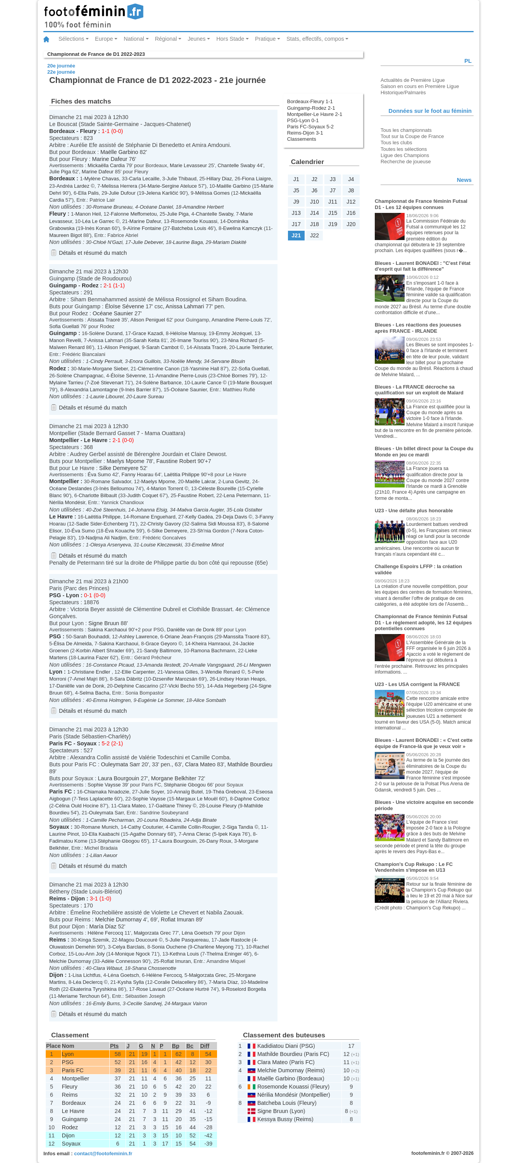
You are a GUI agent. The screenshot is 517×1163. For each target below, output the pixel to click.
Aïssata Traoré (103, 320)
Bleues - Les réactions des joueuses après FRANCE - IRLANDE (418, 328)
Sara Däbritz (128, 679)
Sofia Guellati (64, 326)
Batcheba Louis (189, 228)
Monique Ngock (132, 954)
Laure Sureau (149, 396)
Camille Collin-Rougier (195, 827)
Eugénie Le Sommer (160, 700)
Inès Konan (97, 228)
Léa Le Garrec (98, 221)
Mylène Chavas (101, 178)
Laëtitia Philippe (181, 474)
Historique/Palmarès (403, 92)
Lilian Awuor (103, 855)
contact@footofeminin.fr (103, 1153)
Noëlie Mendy (186, 361)
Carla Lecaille (144, 178)
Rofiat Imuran (177, 919)
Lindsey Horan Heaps (241, 679)
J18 (314, 224)
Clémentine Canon (158, 369)
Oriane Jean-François (189, 636)
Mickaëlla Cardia (106, 165)
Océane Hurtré (192, 989)
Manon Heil (88, 214)
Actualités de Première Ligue (413, 80)
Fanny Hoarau (137, 474)
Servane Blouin (228, 361)
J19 (332, 224)
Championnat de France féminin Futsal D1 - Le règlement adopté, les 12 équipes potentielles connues (423, 622)
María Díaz (102, 926)
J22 (314, 235)
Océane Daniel (156, 207)
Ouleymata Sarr (120, 764)
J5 (296, 190)
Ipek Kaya (229, 834)
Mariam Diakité (229, 242)
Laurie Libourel (107, 396)
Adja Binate (204, 820)
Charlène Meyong (213, 947)
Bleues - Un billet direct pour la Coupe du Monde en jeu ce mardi (424, 452)
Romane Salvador (111, 481)
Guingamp (63, 285)
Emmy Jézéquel (234, 333)
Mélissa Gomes (212, 193)
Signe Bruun (103, 623)
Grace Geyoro (161, 643)
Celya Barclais (128, 947)
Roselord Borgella (246, 989)
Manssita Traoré (241, 636)
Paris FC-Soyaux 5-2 (310, 127)
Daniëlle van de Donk (191, 629)
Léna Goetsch (197, 933)
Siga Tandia (240, 827)
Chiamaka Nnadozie (106, 792)
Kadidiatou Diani (277, 1046)
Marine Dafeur (109, 159)
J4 (351, 179)
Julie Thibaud (181, 178)
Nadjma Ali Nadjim (106, 538)
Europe (104, 39)
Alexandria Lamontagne (91, 389)
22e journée (61, 72)
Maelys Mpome (126, 461)
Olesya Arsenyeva (110, 545)
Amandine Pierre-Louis (237, 320)
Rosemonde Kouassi (194, 221)
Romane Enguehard (153, 517)
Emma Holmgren (112, 700)
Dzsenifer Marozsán (175, 679)
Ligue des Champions (405, 155)
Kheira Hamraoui (211, 643)
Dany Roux (219, 841)
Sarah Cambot (162, 347)
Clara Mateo (200, 764)
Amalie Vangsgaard (212, 665)
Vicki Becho (181, 686)
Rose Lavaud (151, 989)
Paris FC (60, 743)
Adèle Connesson (121, 961)
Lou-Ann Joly (90, 954)
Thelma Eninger (224, 954)
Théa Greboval (229, 792)
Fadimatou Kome (68, 841)
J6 (314, 190)
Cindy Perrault (106, 361)
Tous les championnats (406, 130)
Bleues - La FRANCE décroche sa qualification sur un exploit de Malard (419, 390)
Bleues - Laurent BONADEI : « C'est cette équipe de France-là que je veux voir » (423, 743)
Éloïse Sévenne (124, 306)
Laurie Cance (206, 382)
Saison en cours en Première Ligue (420, 86)
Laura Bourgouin (118, 778)
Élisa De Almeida (73, 643)
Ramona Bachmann (213, 650)
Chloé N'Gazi (107, 242)
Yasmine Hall (204, 369)
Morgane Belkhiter (173, 778)
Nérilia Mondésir (67, 502)
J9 (296, 202)
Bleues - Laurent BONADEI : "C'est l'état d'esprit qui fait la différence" (422, 266)
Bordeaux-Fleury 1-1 (310, 101)
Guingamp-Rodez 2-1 (311, 108)
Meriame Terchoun (79, 996)
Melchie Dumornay (118, 919)
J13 (296, 213)
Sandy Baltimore (162, 650)
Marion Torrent (167, 488)
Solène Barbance (162, 382)
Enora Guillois (145, 361)
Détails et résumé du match (93, 253)
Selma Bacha (94, 693)
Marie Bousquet (254, 382)
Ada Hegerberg (231, 686)
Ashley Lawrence (138, 636)
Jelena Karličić (162, 193)
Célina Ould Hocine (77, 806)
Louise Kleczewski (161, 545)
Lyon (72, 595)
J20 (350, 224)
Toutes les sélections (404, 149)
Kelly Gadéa (199, 517)
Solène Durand (105, 333)
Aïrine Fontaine (144, 228)
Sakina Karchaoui (107, 629)
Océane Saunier (113, 313)
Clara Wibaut (107, 968)
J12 (350, 202)
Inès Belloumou (117, 488)
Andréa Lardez (73, 186)
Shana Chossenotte (154, 968)
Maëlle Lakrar (200, 481)
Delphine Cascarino (136, 686)
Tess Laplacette (95, 799)
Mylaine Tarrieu (66, 382)
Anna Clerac (196, 834)
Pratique (265, 39)
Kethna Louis (184, 954)
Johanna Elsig (151, 510)
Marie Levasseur (188, 165)
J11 (332, 202)
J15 (332, 213)
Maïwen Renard (66, 347)
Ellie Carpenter (138, 672)
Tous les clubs (396, 142)
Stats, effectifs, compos (315, 39)
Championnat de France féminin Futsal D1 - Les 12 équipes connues (421, 204)
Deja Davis (235, 517)
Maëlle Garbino (119, 152)
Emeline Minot (208, 545)
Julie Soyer (152, 792)
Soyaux (87, 743)
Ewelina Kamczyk (243, 228)
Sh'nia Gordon (213, 531)
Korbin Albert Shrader (100, 650)
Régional (166, 39)
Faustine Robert (176, 461)
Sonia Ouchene (169, 947)
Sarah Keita (146, 340)
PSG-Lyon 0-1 (303, 120)
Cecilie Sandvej (144, 1003)
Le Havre (96, 440)
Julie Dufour (122, 193)
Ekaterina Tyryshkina (93, 989)
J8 (351, 190)
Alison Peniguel (148, 320)
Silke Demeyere (119, 468)
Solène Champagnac (80, 375)
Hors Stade (230, 39)
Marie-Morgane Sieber (103, 369)
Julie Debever (148, 242)
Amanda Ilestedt (162, 665)
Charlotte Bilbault (98, 495)
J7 (333, 190)
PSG (55, 595)
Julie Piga (60, 172)
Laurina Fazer (93, 657)
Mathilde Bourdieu (249, 764)
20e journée (61, 66)
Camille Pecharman (112, 820)
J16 (350, 213)
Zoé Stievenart (107, 382)
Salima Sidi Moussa (213, 524)
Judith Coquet (142, 495)
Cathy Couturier (145, 827)
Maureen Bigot (65, 235)
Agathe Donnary (148, 834)
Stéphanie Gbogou (185, 785)
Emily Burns (106, 1003)
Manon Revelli (65, 340)
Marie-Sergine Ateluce (172, 186)
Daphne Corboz (252, 799)
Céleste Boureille (217, 488)
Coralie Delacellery (175, 982)
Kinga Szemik (93, 940)
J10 (314, 202)
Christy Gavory (164, 524)
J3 (333, 179)
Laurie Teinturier (254, 347)
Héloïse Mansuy (188, 333)
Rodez (90, 285)
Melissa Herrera (119, 186)
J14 (314, 213)
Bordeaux (62, 131)
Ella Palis (88, 193)
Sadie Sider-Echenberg (102, 524)
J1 (296, 179)
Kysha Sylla (131, 982)
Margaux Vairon (189, 1003)
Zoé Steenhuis (109, 510)
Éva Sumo (99, 474)
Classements (301, 139)
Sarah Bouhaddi (91, 636)
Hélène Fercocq (105, 933)
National (134, 39)
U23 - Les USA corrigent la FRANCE (417, 684)
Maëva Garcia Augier (200, 510)
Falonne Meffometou (134, 214)
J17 (296, 224)
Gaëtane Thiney (173, 806)
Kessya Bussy (274, 1119)
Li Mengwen (257, 665)
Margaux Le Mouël (196, 799)
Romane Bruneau (113, 207)
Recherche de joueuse (406, 161)
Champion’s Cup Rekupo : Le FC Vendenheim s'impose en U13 (414, 867)
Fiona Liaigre (256, 178)
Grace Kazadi (148, 333)
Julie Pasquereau (189, 940)
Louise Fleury (222, 806)
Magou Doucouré (138, 940)
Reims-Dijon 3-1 (305, 133)
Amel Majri (85, 679)
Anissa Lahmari (184, 306)
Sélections (71, 39)
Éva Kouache (120, 531)
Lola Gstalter (248, 510)
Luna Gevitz (235, 481)
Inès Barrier (138, 389)
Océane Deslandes (70, 488)
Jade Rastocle (234, 940)
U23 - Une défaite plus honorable (414, 510)
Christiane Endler (92, 672)
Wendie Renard (222, 672)
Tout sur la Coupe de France (412, 136)
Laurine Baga (188, 242)
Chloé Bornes (232, 375)
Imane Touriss (193, 340)
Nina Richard (242, 340)
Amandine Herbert (203, 207)
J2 (314, 179)
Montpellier (64, 440)
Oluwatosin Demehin (72, 947)
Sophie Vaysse (104, 785)
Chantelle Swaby (236, 165)
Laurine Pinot (64, 834)
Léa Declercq (87, 982)
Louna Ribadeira (162, 820)
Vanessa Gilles (181, 672)
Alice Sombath (209, 700)
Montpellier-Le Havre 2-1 (315, 114)
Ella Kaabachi (104, 834)
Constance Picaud (113, 665)
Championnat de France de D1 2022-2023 (96, 54)
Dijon (78, 898)
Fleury (88, 131)
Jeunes (196, 39)
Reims (57, 898)
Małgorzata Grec (152, 933)
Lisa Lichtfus (86, 975)
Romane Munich (99, 827)
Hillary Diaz (219, 178)
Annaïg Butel (188, 792)
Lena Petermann (242, 495)
